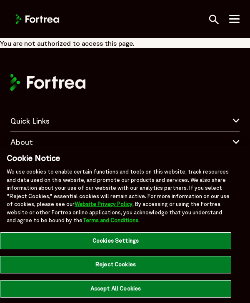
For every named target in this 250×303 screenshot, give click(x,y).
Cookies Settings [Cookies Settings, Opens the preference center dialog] (115, 242)
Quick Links (125, 121)
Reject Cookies (115, 266)
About (125, 142)
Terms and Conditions (110, 222)
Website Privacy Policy (103, 206)
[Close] (237, 160)
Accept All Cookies (115, 291)
